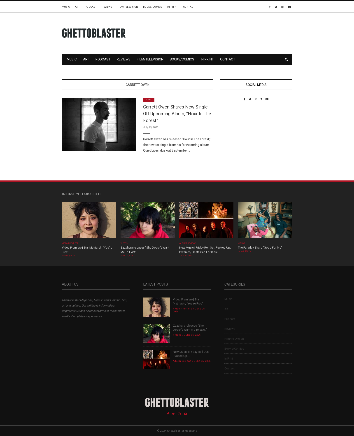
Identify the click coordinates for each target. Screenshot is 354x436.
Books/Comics (152, 6)
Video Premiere (70, 243)
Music (66, 6)
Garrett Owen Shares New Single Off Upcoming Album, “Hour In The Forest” (177, 113)
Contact (189, 6)
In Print (172, 6)
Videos (124, 243)
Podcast (91, 6)
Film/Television (127, 6)
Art (77, 6)
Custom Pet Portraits (233, 132)
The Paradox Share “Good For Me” (260, 247)
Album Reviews (187, 243)
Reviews (107, 6)
